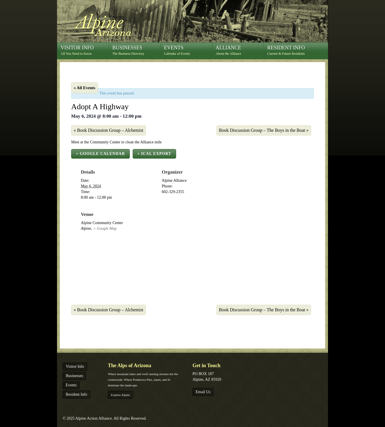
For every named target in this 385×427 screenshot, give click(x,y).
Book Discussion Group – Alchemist (108, 130)
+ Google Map (105, 228)
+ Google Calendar (100, 154)
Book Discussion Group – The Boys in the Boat (264, 130)
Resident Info (76, 394)
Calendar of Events (188, 50)
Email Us (203, 392)
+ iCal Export (154, 154)
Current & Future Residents (291, 50)
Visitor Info (75, 366)
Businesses (74, 376)
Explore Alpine (120, 395)
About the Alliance (240, 50)
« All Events (84, 88)
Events (71, 385)
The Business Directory (136, 50)
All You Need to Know (85, 50)
